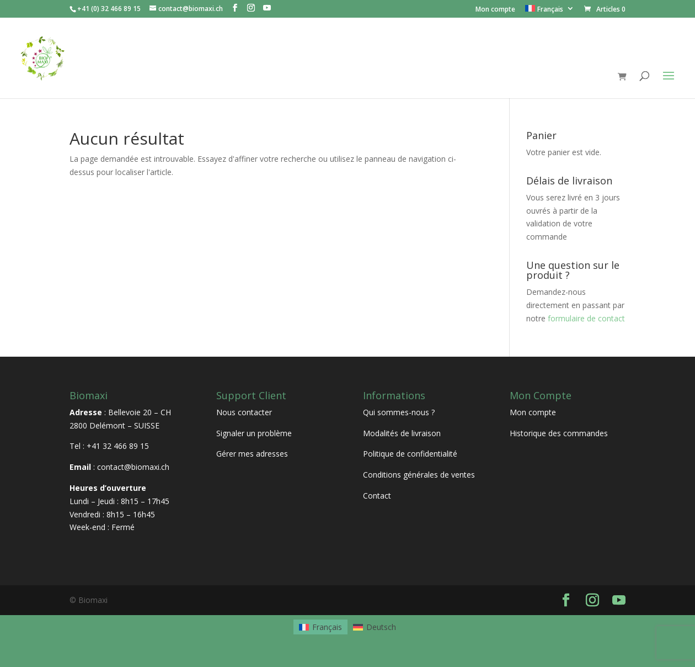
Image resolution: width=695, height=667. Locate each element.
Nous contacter (244, 412)
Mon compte (495, 10)
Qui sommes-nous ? (399, 412)
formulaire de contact (586, 318)
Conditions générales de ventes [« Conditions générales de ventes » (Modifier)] (419, 474)
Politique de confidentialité (410, 453)
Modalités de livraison (402, 433)
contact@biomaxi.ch (133, 467)
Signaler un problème (254, 433)
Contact (377, 495)
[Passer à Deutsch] (375, 627)
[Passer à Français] (320, 627)
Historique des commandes (559, 433)
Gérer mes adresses (252, 453)
